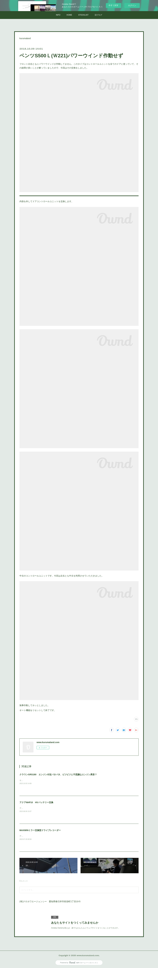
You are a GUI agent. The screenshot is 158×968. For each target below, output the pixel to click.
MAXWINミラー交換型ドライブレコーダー (40, 830)
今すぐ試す (113, 5)
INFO (58, 15)
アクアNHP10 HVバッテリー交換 (36, 802)
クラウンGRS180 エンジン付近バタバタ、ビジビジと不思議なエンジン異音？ (58, 774)
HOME (69, 15)
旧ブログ (98, 15)
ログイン (132, 5)
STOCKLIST (83, 15)
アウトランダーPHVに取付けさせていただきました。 (41, 836)
